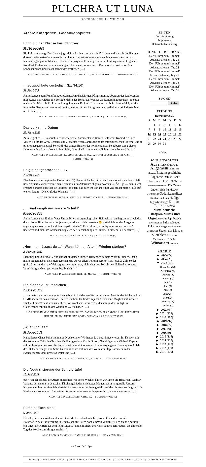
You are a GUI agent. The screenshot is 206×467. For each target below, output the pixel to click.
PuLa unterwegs (102, 74)
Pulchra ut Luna (103, 8)
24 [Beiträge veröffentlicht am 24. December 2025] (164, 139)
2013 (163, 344)
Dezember (165, 266)
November (166, 270)
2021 (163, 313)
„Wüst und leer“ (35, 327)
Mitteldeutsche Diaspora (113, 155)
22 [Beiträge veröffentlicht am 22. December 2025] (154, 139)
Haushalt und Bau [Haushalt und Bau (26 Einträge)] (159, 197)
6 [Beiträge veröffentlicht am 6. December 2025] (180, 124)
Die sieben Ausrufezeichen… (46, 285)
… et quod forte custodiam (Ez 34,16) (53, 85)
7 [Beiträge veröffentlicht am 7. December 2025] (149, 129)
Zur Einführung (165, 36)
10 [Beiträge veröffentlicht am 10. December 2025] (164, 129)
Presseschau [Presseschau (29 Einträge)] (155, 222)
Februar (166, 301)
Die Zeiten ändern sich (109, 312)
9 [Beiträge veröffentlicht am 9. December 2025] (159, 129)
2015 (163, 336)
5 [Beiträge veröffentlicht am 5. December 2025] (174, 124)
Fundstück (132, 312)
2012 (163, 348)
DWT (173, 460)
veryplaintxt (78, 460)
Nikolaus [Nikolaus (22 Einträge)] (162, 218)
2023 (164, 262)
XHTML (131, 460)
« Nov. (163, 152)
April (166, 293)
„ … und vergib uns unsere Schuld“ (51, 208)
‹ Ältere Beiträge (81, 446)
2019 (164, 321)
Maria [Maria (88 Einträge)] (171, 206)
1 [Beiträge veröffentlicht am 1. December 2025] (154, 124)
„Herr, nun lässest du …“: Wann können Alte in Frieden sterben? (74, 246)
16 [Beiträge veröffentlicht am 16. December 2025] (159, 134)
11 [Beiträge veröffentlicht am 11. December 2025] (169, 129)
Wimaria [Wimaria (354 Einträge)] (158, 243)
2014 (163, 340)
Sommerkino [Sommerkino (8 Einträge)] (172, 235)
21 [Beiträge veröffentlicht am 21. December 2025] (149, 139)
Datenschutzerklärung (164, 44)
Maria (91, 155)
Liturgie (61, 74)
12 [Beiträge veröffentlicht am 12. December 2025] (174, 129)
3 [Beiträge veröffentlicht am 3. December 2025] (164, 124)
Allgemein (56, 155)
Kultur (50, 74)
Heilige (82, 274)
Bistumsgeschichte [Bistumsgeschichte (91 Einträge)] (169, 172)
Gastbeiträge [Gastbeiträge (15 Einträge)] (153, 194)
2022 (164, 309)
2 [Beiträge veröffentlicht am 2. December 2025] (159, 124)
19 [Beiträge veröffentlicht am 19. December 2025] (174, 134)
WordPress (57, 460)
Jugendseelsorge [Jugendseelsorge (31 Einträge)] (159, 202)
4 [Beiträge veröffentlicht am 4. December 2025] (169, 124)
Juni (166, 286)
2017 (164, 328)
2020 (163, 317)
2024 (164, 259)
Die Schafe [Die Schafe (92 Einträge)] (170, 181)
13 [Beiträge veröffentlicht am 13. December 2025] (179, 129)
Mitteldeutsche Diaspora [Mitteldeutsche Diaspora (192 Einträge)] (162, 212)
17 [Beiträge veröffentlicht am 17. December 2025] (164, 134)
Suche (164, 98)
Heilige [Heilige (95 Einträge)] (174, 198)
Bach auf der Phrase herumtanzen (50, 43)
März (166, 297)
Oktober (166, 274)
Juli (166, 282)
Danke (89, 312)
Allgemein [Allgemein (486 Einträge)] (159, 168)
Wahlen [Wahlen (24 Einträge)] (172, 239)
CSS (140, 460)
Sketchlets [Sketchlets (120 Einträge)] (159, 235)
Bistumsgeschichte (70, 312)
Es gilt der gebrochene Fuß (45, 170)
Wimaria (97, 116)
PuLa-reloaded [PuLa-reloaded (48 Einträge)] (171, 222)
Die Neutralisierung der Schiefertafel (52, 369)
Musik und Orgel (79, 74)
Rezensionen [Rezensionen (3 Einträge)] (172, 227)
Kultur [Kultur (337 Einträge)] (174, 201)
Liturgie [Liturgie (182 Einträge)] (160, 206)
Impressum (164, 40)
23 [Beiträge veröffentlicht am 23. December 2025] (159, 139)
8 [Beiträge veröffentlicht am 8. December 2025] (154, 129)
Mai (166, 289)
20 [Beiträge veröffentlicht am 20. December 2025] (179, 134)
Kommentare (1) (128, 74)
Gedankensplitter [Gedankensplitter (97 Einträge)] (171, 193)
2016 (164, 332)
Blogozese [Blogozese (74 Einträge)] (156, 176)
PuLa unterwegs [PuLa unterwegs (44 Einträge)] (157, 226)
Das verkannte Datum (40, 127)
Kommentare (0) (117, 116)
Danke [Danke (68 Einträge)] (167, 176)
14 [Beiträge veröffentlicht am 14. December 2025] (149, 134)
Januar (166, 305)
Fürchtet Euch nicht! (39, 408)
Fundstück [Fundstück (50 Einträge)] (172, 189)
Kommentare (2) (83, 159)
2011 (163, 351)
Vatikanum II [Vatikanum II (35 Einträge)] (160, 239)
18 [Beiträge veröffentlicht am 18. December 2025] (169, 134)
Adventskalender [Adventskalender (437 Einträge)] (164, 164)
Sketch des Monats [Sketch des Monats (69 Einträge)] (170, 230)
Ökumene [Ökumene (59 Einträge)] (172, 243)
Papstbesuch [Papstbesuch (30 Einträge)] (174, 218)
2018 (164, 324)
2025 (164, 255)
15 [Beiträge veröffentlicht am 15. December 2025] (154, 134)
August (166, 278)
